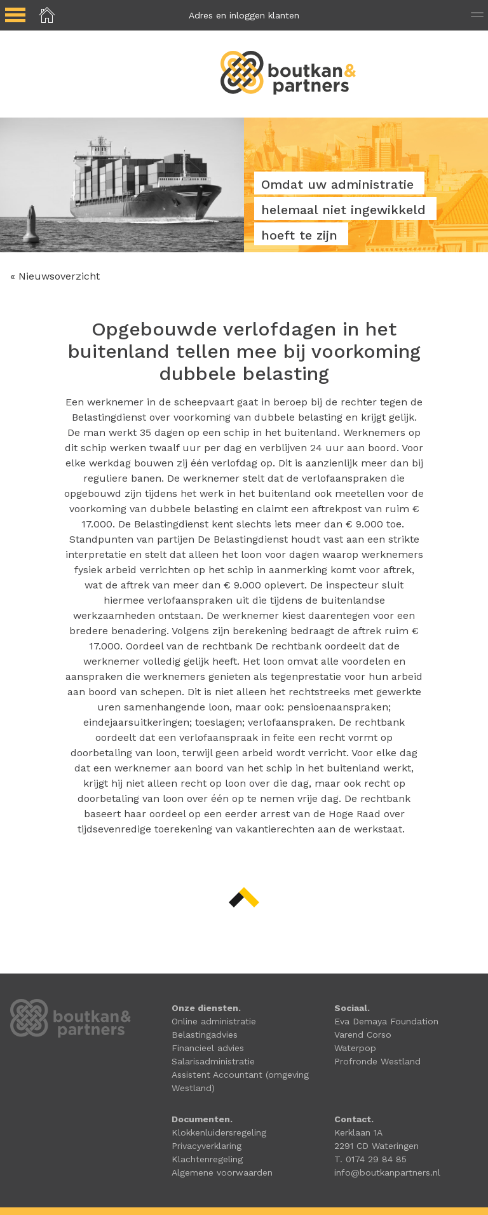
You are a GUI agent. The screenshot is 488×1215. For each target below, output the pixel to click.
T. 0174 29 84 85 (370, 1159)
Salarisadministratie (213, 1061)
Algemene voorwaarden (222, 1172)
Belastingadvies (205, 1034)
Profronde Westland (377, 1061)
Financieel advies (208, 1048)
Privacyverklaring (206, 1146)
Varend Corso (362, 1034)
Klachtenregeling (207, 1159)
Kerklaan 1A (358, 1132)
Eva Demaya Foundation (386, 1021)
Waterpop (355, 1048)
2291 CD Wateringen (376, 1146)
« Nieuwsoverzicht (55, 276)
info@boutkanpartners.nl (387, 1172)
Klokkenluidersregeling (219, 1132)
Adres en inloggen (244, 15)
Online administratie (214, 1021)
